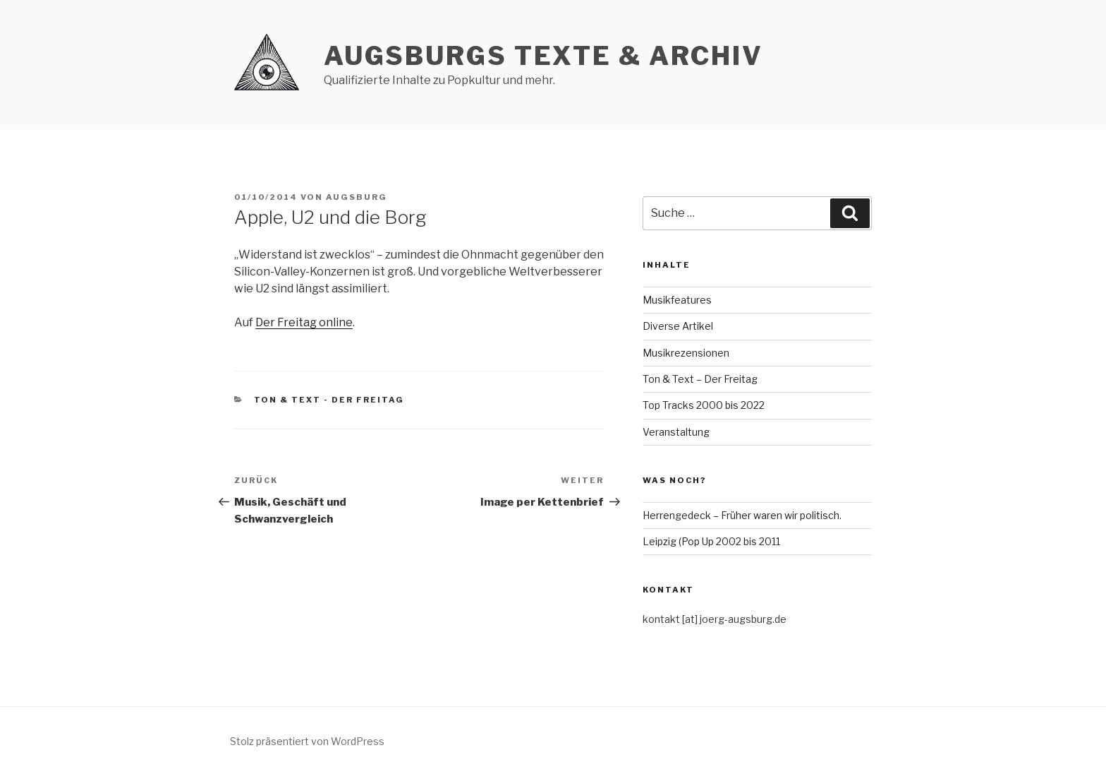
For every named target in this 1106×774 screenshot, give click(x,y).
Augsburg (356, 197)
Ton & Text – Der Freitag (700, 379)
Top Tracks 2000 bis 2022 (704, 405)
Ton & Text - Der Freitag (329, 400)
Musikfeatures (677, 300)
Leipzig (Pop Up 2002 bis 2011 (711, 541)
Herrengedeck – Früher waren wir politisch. (742, 515)
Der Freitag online (304, 322)
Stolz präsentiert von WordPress (307, 741)
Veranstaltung (676, 432)
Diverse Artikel (678, 326)
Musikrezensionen (686, 353)
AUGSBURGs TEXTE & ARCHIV (543, 55)
